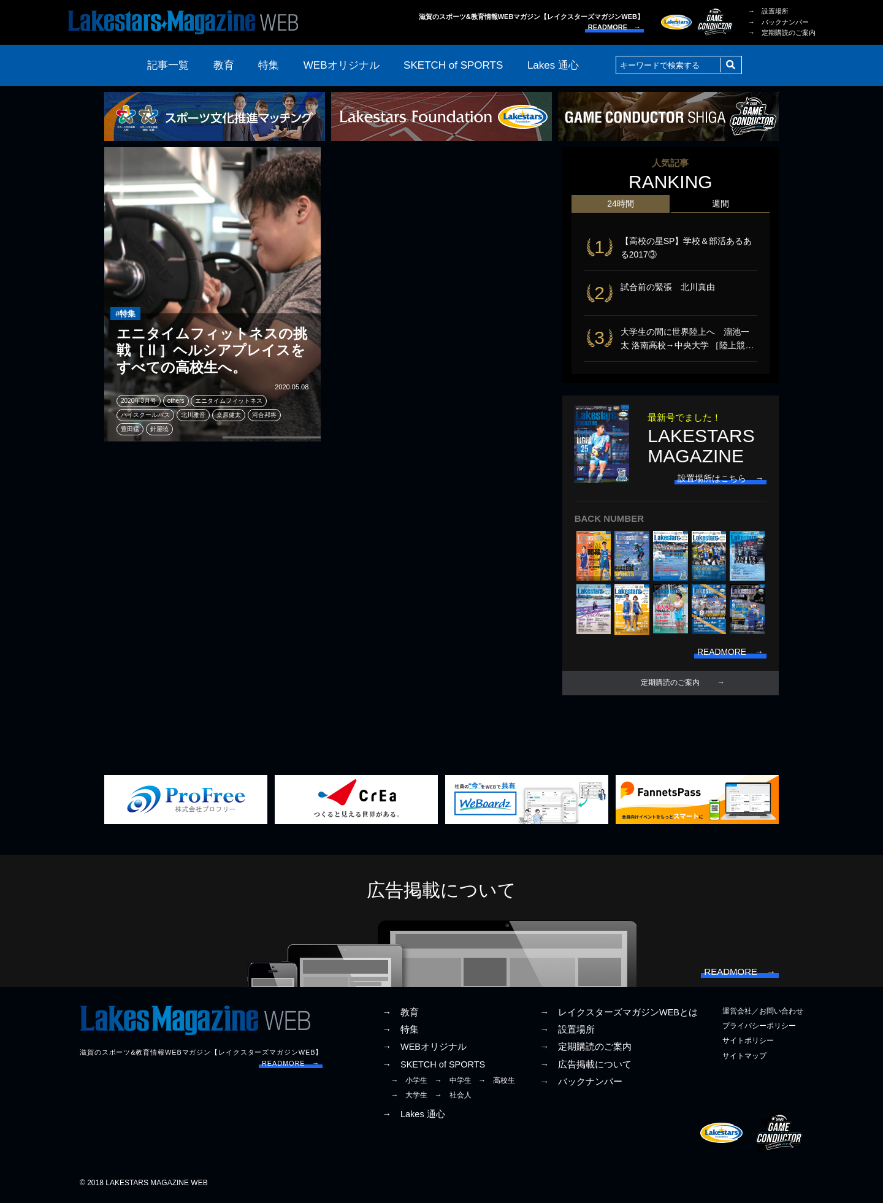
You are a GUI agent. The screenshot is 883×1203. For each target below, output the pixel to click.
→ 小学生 (409, 1081)
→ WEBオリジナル (424, 1048)
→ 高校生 (496, 1081)
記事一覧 (168, 65)
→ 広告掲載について (586, 1066)
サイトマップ (744, 1057)
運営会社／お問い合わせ (762, 1013)
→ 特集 (400, 1031)
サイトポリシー (748, 1042)
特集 (268, 65)
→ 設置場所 (768, 11)
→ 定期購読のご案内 (782, 32)
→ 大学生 (409, 1096)
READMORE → (614, 27)
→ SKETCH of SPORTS (433, 1066)
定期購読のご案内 (670, 684)
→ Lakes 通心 (413, 1116)
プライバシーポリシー (759, 1027)
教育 (223, 65)
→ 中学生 (453, 1081)
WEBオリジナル (342, 65)
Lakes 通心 (553, 65)
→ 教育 (400, 1014)
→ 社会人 (453, 1096)
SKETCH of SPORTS (453, 65)
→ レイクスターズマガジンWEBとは (619, 1014)
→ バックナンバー (778, 22)
